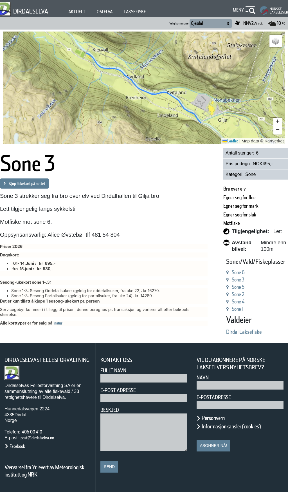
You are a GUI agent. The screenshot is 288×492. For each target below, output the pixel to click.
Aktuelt (77, 11)
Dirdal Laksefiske (244, 331)
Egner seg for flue (239, 197)
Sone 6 (238, 272)
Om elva (104, 11)
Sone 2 (238, 294)
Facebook (17, 446)
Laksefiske (135, 11)
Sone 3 (238, 280)
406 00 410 (32, 432)
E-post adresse (118, 390)
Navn (203, 378)
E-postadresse (214, 397)
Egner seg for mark (240, 206)
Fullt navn (113, 371)
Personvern (213, 418)
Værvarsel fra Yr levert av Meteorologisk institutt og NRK (44, 471)
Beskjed (109, 410)
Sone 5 (238, 287)
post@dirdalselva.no (37, 437)
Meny (238, 10)
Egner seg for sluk (239, 215)
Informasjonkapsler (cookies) (231, 426)
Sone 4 (238, 302)
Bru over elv (234, 189)
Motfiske (231, 223)
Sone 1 (238, 309)
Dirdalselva (30, 11)
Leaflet (230, 141)
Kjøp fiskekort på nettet (27, 183)
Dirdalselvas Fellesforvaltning (46, 360)
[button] (275, 41)
